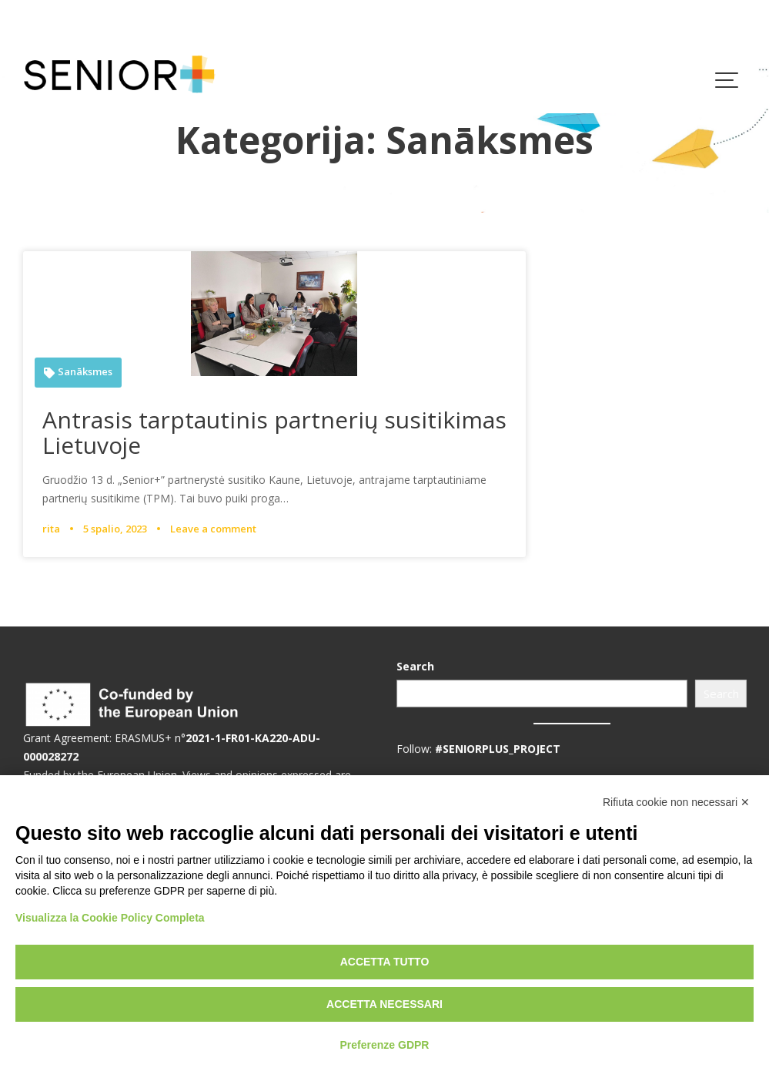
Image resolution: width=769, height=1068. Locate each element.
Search (417, 667)
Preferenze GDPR (385, 1045)
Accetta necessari (384, 1004)
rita (51, 529)
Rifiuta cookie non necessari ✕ (676, 802)
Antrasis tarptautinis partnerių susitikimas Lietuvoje (274, 432)
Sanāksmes (85, 372)
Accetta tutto (385, 961)
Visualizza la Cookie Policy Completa (110, 918)
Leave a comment (213, 529)
